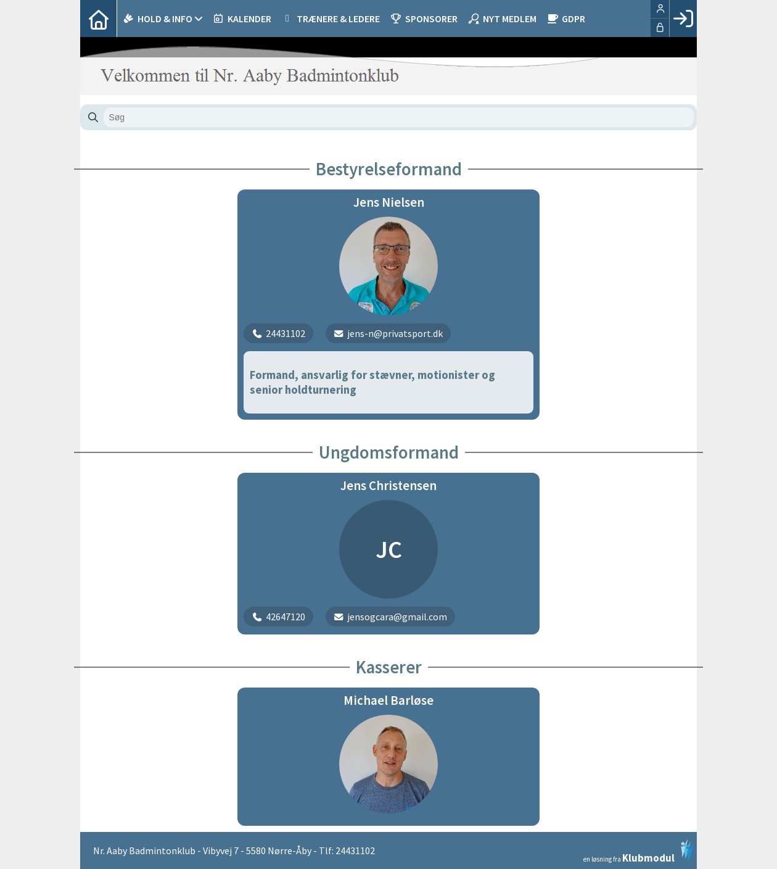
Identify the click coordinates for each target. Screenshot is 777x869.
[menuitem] (98, 18)
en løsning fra (638, 851)
